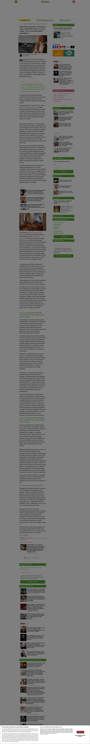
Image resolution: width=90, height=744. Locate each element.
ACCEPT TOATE (80, 732)
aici (5, 738)
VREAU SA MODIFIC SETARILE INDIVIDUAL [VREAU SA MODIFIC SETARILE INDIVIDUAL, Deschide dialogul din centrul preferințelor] (80, 736)
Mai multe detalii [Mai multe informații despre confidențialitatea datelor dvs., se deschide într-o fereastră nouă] (28, 731)
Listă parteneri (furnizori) (44, 734)
